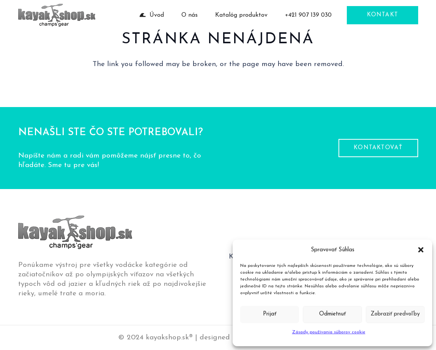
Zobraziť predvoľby (395, 314)
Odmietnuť (332, 314)
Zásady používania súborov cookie (328, 332)
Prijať (269, 314)
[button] (421, 250)
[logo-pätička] (56, 15)
